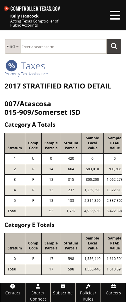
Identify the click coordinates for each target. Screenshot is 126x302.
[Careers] (113, 289)
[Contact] (12, 289)
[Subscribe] (63, 289)
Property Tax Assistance (26, 74)
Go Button (115, 46)
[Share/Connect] (37, 292)
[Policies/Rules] (88, 292)
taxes (25, 65)
